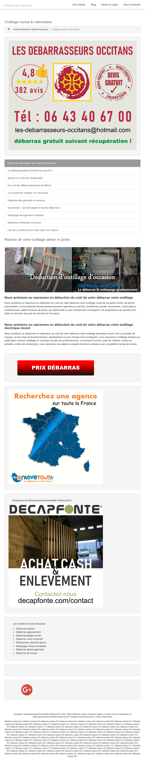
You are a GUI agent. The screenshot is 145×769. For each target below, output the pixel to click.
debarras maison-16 (18, 727)
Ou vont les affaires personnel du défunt (29, 185)
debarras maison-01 (13, 721)
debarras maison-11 (60, 724)
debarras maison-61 (55, 743)
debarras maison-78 (97, 748)
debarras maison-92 (86, 754)
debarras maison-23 (31, 729)
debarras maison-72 (123, 746)
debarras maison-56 (97, 740)
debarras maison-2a (92, 727)
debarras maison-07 (123, 721)
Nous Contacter (131, 4)
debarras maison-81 (18, 751)
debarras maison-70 (86, 746)
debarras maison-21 (128, 727)
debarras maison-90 (49, 754)
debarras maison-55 (78, 740)
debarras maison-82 (37, 751)
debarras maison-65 (128, 743)
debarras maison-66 (13, 746)
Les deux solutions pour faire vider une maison (33, 230)
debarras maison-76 (60, 748)
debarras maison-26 (86, 729)
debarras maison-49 (104, 737)
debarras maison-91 (68, 754)
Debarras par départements (82, 717)
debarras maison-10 (42, 724)
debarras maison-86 (110, 751)
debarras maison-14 (115, 724)
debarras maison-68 (49, 746)
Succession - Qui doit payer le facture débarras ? (34, 207)
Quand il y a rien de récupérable (25, 178)
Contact (107, 714)
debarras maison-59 (18, 743)
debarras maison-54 (60, 740)
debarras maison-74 (23, 748)
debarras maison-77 (78, 748)
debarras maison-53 (42, 740)
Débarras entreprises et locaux (24, 222)
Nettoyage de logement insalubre (26, 215)
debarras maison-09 (23, 724)
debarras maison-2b (110, 727)
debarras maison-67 (31, 746)
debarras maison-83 (55, 751)
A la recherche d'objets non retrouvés (28, 192)
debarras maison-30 (23, 732)
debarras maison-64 (110, 743)
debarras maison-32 (60, 732)
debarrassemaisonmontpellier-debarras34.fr (42, 714)
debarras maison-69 (68, 746)
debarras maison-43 (128, 735)
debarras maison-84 (73, 751)
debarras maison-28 (123, 729)
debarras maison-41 (92, 735)
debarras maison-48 (86, 737)
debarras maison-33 (78, 732)
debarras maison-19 (73, 727)
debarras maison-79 (115, 748)
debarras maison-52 (23, 740)
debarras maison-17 (37, 727)
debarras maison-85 (92, 751)
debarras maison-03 (49, 721)
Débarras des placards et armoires (26, 200)
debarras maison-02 (31, 721)
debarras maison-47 (68, 737)
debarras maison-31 (42, 732)
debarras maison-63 (92, 743)
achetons (16, 333)
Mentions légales (96, 714)
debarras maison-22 (13, 729)
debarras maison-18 (55, 727)
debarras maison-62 (73, 743)
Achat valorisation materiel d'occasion (31, 29)
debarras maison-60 (37, 743)
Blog (93, 4)
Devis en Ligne (110, 4)
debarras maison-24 (49, 729)
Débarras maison (80, 714)
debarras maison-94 (123, 754)
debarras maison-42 (110, 735)
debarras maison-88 (13, 754)
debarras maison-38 (37, 735)
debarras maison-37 (18, 735)
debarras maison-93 (104, 754)
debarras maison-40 (73, 735)
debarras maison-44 (13, 737)
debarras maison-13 (97, 724)
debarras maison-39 (55, 735)
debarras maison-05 (86, 721)
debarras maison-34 (97, 732)
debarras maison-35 (115, 732)
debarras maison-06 (104, 721)
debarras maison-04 (68, 721)
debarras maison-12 (78, 724)
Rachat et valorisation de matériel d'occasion (32, 163)
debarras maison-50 (123, 737)
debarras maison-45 (31, 737)
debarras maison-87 (128, 751)
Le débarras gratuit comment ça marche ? (30, 170)
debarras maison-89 (31, 754)
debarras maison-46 (49, 737)
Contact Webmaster (104, 717)
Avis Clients (78, 4)
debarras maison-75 (42, 748)
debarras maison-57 (115, 740)
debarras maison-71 (104, 746)
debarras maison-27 (104, 729)
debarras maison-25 (68, 729)
